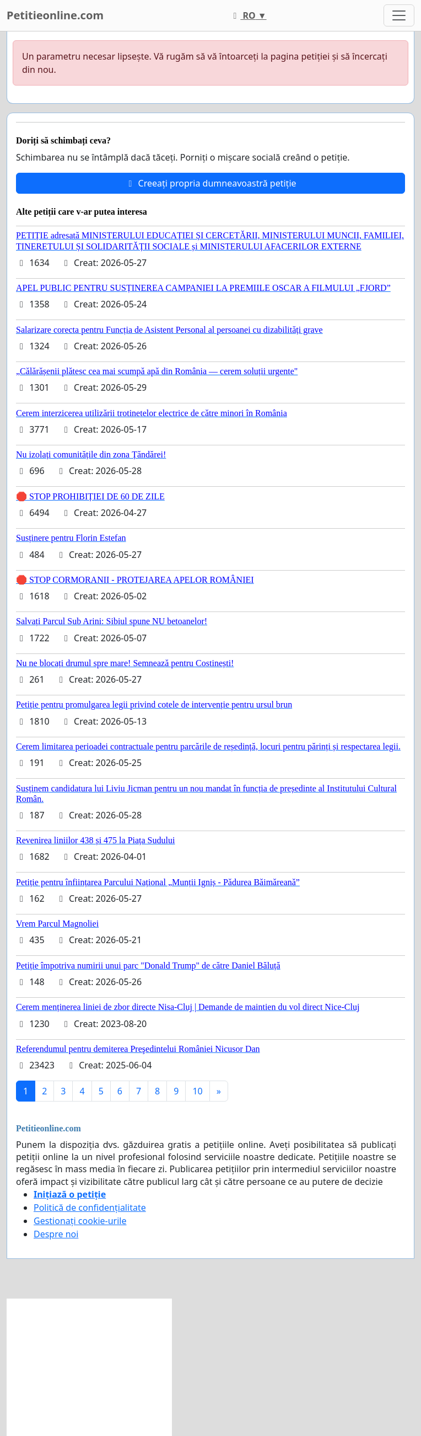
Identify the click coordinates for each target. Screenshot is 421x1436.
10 (197, 1091)
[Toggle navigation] (399, 15)
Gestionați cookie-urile (80, 1221)
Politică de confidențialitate (90, 1207)
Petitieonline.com (55, 15)
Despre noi (56, 1234)
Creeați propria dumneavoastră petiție (210, 183)
